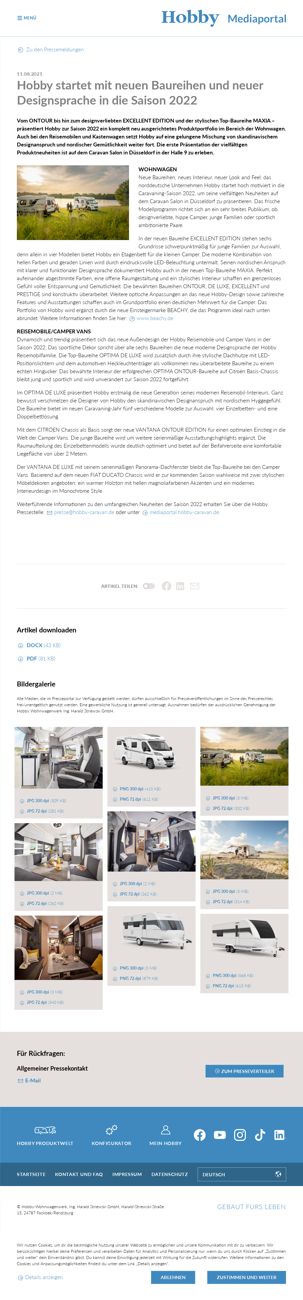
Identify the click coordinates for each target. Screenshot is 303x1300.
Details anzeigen (44, 1277)
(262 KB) (138, 893)
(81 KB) (40, 658)
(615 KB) (231, 985)
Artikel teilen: (119, 586)
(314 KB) (231, 901)
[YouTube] (220, 1135)
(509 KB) (46, 800)
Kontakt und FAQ (79, 1174)
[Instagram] (240, 1135)
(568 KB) (233, 975)
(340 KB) (45, 1002)
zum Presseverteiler (247, 1071)
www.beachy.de (155, 318)
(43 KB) (43, 645)
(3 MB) (230, 797)
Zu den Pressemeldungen (51, 49)
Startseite (31, 1174)
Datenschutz (170, 1174)
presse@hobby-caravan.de (84, 512)
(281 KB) (45, 810)
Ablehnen (173, 1277)
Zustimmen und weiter (246, 1277)
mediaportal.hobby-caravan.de (184, 512)
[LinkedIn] (280, 1135)
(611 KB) (138, 799)
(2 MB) (137, 883)
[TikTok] (260, 1135)
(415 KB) (140, 788)
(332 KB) (231, 808)
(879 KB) (138, 978)
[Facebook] (200, 1135)
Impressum (127, 1174)
